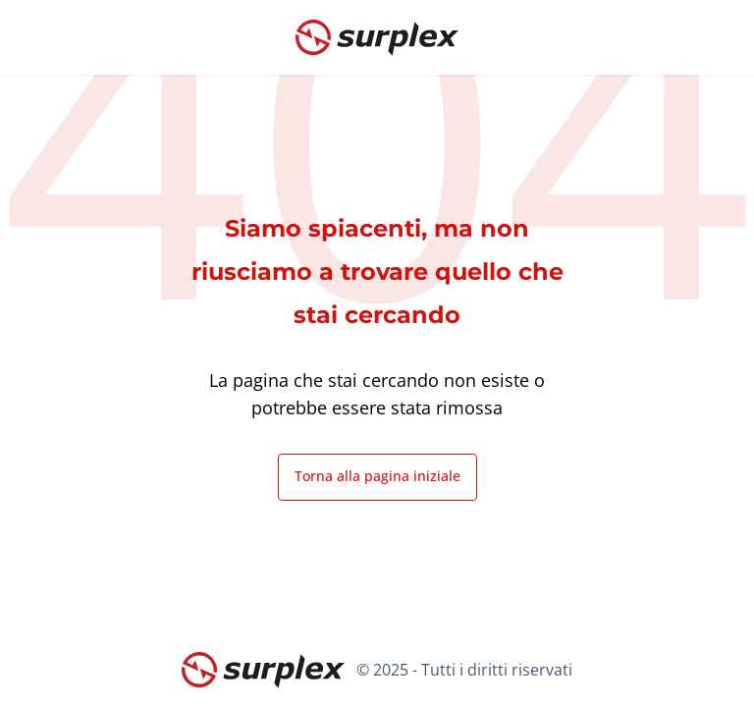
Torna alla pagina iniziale (377, 475)
